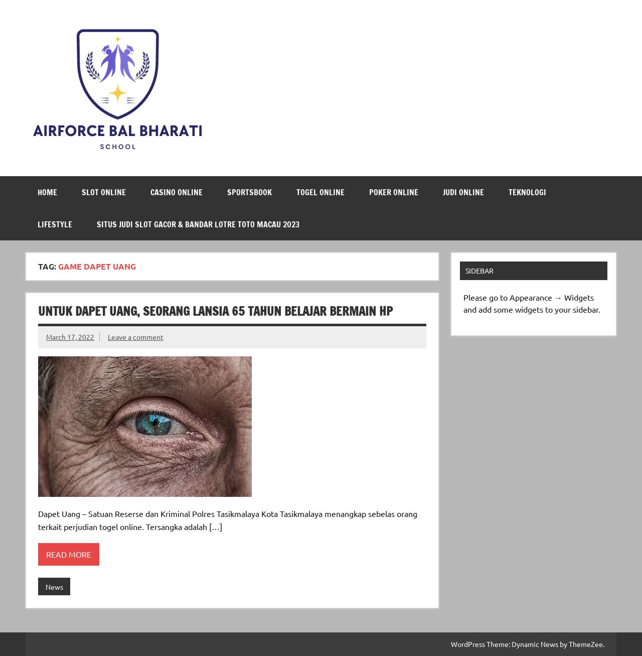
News (54, 586)
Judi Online (463, 192)
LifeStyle (55, 224)
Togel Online (320, 192)
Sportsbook (249, 192)
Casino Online (176, 192)
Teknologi (527, 192)
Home (47, 192)
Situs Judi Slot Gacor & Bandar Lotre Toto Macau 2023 (198, 224)
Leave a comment (136, 336)
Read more (68, 554)
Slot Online (104, 192)
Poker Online (393, 192)
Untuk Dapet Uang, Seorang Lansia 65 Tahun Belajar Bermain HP (215, 311)
